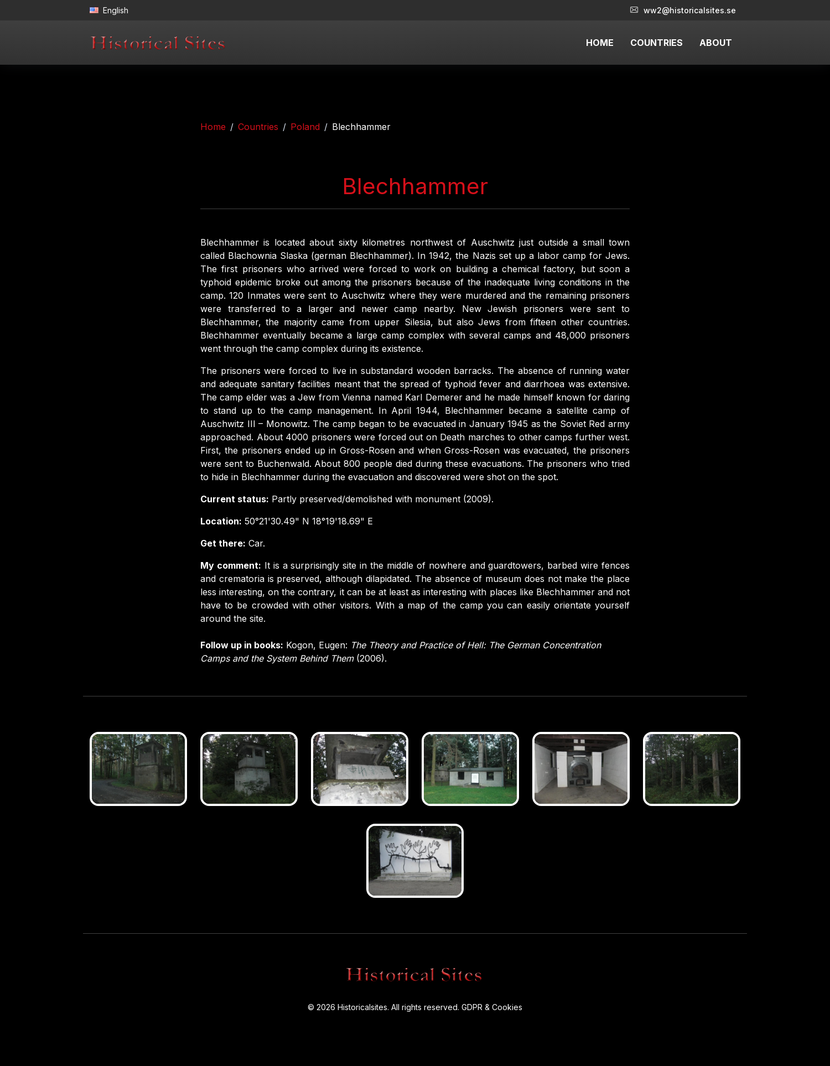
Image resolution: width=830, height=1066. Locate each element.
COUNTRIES (656, 42)
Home (213, 126)
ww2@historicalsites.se (683, 10)
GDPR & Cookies (491, 1007)
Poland (305, 126)
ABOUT (715, 42)
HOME (600, 42)
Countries (258, 126)
